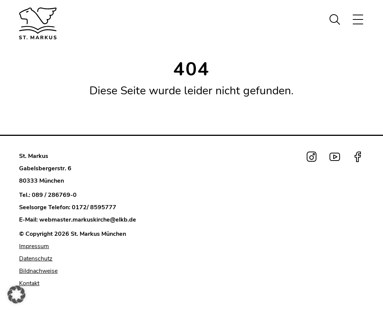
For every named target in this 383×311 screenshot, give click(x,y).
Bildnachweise (38, 271)
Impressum (34, 246)
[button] (16, 294)
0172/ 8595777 (94, 207)
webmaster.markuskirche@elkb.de (87, 220)
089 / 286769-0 (54, 195)
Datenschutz (35, 258)
